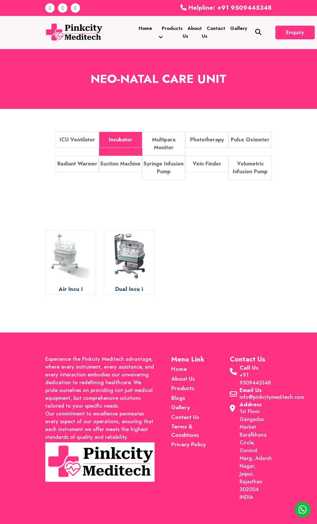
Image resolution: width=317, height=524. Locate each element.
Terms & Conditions (185, 431)
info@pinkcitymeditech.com (272, 397)
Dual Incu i (129, 289)
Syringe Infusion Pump (164, 167)
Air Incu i (71, 289)
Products (170, 32)
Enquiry (295, 32)
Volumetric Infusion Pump (250, 167)
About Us (192, 32)
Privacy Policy (188, 444)
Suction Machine (120, 163)
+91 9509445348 (255, 378)
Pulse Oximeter (250, 139)
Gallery (238, 28)
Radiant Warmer (77, 163)
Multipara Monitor (163, 143)
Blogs (178, 398)
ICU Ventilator (77, 139)
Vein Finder (207, 163)
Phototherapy (207, 139)
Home (145, 28)
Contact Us (213, 32)
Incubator (120, 139)
